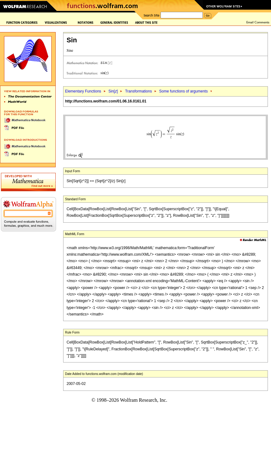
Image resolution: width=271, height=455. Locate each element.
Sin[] (113, 91)
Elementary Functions (83, 91)
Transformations (138, 91)
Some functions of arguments (183, 91)
